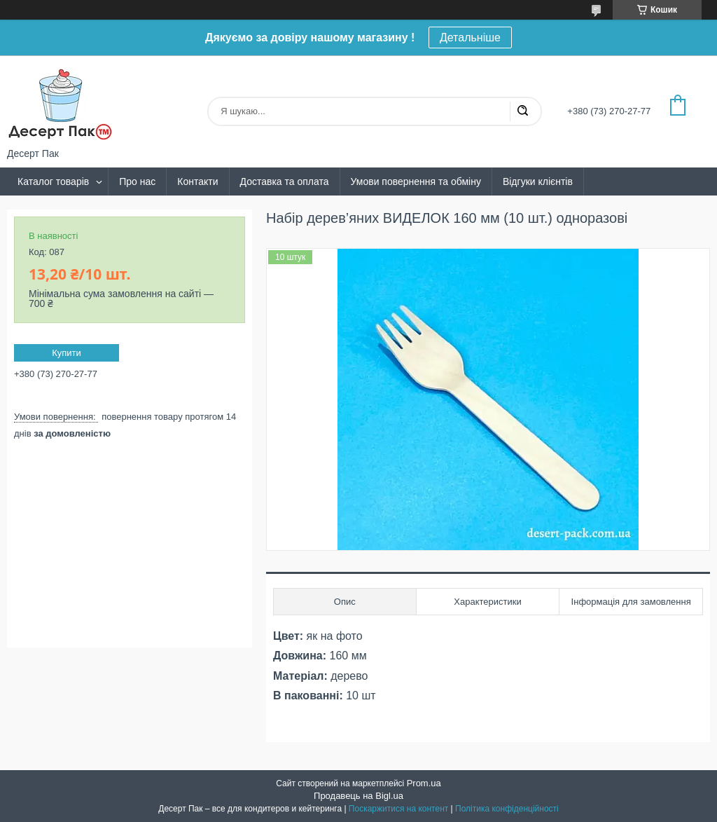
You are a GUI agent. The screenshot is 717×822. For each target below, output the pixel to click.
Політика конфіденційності (507, 809)
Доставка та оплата (284, 181)
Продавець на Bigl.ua (358, 795)
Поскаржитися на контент (398, 809)
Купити (66, 353)
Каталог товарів (53, 181)
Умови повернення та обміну (416, 181)
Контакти (197, 181)
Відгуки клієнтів (538, 181)
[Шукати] (522, 111)
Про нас (137, 181)
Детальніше (470, 37)
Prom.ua (424, 783)
